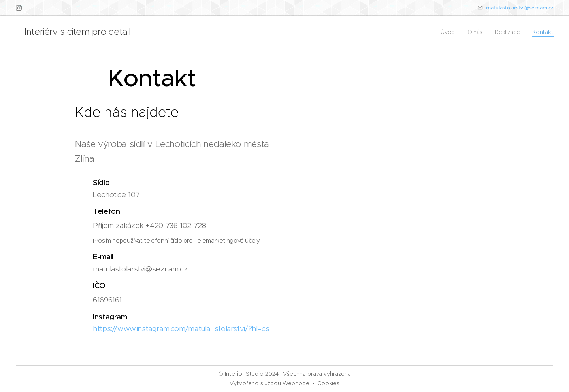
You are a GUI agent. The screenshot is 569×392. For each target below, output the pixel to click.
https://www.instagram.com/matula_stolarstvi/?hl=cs (181, 328)
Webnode (296, 383)
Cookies (328, 383)
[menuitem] (448, 32)
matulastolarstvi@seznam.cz (519, 7)
